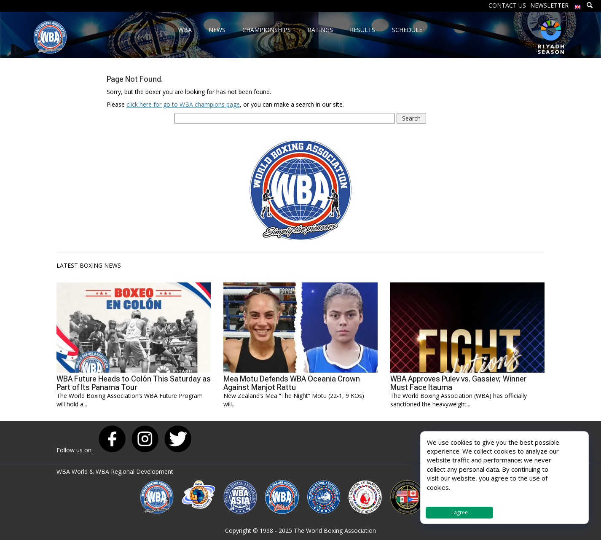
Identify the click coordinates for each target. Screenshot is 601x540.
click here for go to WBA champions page (183, 104)
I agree (459, 512)
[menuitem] (578, 5)
